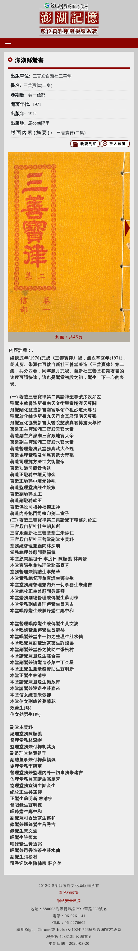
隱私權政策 (69, 893)
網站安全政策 (69, 901)
